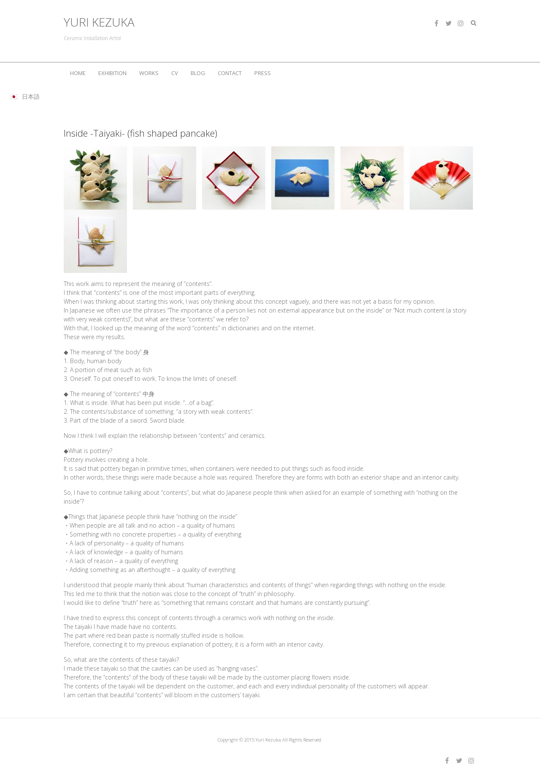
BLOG (198, 73)
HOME (78, 73)
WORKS (149, 73)
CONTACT (230, 73)
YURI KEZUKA (99, 22)
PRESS (262, 73)
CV (174, 73)
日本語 (31, 96)
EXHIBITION (112, 73)
